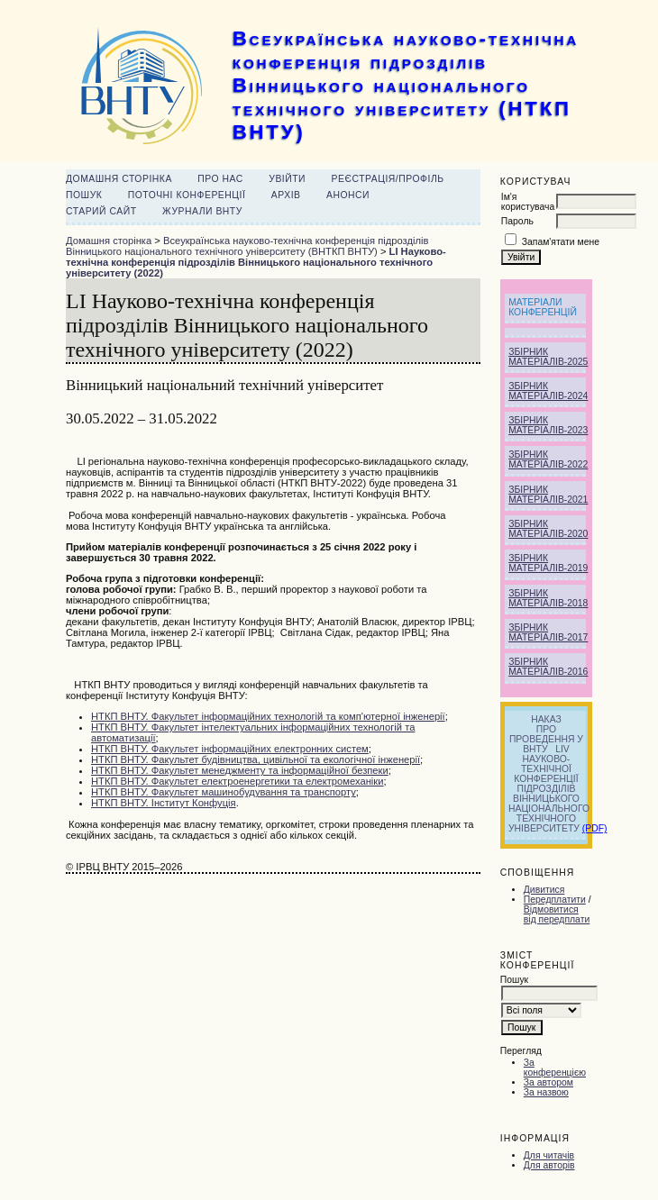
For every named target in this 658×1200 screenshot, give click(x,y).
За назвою (546, 1092)
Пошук (84, 195)
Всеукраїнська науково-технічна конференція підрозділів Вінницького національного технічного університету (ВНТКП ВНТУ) (247, 246)
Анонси (348, 195)
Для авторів (549, 1165)
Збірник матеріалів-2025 (548, 357)
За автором (548, 1082)
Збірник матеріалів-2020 (548, 529)
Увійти (287, 179)
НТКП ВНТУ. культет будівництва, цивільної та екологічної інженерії (255, 759)
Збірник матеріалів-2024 (548, 391)
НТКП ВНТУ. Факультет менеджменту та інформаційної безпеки (239, 770)
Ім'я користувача (527, 202)
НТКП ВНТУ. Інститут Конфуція (163, 802)
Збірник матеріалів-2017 (548, 632)
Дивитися (544, 890)
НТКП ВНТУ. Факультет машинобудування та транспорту (223, 791)
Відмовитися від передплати (556, 914)
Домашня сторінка (119, 179)
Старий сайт (101, 211)
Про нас (220, 179)
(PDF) (595, 828)
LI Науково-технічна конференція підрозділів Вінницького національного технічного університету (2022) (256, 262)
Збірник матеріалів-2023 (548, 425)
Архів (286, 195)
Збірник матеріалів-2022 (548, 459)
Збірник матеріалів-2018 (548, 598)
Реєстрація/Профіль (388, 179)
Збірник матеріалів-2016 (548, 667)
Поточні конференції (187, 195)
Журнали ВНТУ (202, 211)
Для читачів (549, 1155)
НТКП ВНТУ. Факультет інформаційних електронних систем (230, 748)
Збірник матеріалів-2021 (548, 495)
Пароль (517, 221)
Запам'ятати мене (560, 242)
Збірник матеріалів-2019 (548, 563)
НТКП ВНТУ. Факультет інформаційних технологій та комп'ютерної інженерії (268, 716)
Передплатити (555, 900)
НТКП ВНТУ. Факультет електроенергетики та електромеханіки (237, 781)
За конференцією (555, 1067)
